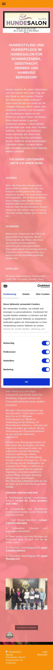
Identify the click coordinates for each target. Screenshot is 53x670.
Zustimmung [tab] (9, 294)
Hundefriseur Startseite (26, 627)
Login (45, 652)
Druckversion (13, 652)
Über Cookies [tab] (43, 294)
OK (26, 382)
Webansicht (42, 654)
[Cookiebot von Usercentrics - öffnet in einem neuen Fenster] (38, 286)
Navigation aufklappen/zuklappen (26, 4)
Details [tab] (26, 294)
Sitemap (9, 654)
